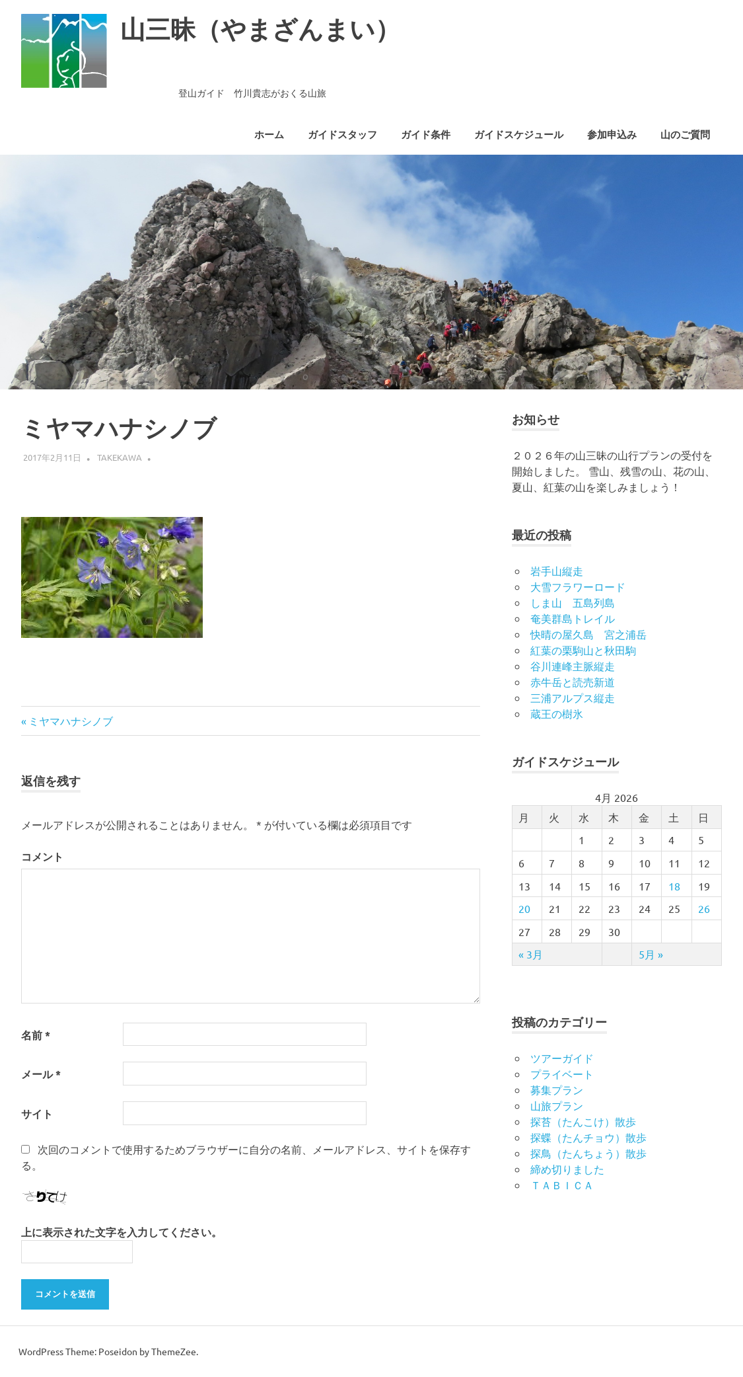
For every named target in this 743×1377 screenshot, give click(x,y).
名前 (35, 1035)
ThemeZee (173, 1351)
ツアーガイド (562, 1057)
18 (674, 885)
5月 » (651, 954)
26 (704, 908)
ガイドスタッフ (342, 135)
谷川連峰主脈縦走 (572, 665)
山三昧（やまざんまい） (260, 29)
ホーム (269, 135)
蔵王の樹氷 (556, 713)
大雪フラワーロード (577, 586)
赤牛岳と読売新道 (572, 681)
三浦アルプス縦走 (572, 697)
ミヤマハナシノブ (70, 720)
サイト (37, 1114)
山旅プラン (556, 1105)
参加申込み (612, 135)
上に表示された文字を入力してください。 (121, 1232)
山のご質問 (685, 135)
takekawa (119, 457)
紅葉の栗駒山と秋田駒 (583, 649)
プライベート (562, 1073)
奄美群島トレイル (572, 618)
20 (524, 908)
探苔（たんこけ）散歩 (583, 1121)
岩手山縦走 (556, 570)
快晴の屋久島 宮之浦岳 (588, 634)
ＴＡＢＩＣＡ (562, 1184)
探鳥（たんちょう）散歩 (588, 1153)
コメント (42, 856)
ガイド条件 (425, 135)
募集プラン (556, 1089)
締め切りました (567, 1168)
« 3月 (530, 954)
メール (41, 1074)
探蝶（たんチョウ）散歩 (588, 1137)
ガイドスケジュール (518, 135)
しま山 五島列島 (572, 602)
